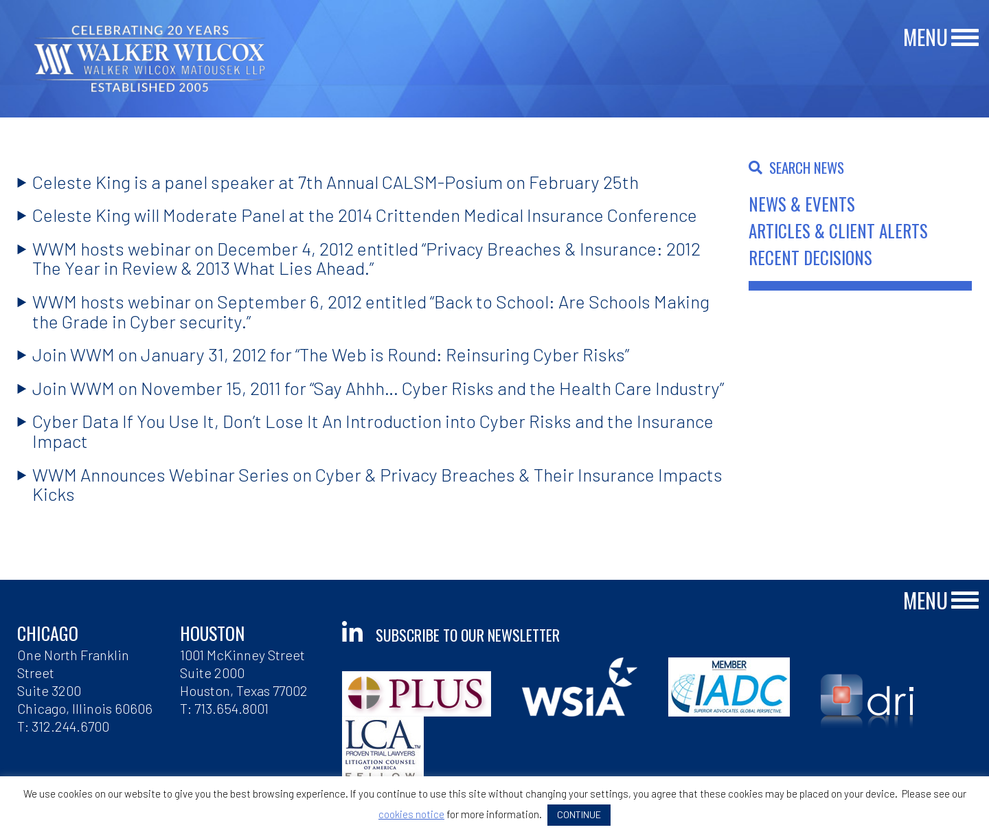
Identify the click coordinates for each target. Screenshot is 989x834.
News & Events (802, 203)
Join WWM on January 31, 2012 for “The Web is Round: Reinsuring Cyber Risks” (330, 354)
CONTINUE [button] (579, 814)
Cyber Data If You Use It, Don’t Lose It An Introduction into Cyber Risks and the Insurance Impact (373, 430)
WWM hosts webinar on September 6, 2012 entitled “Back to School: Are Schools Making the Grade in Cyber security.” (370, 311)
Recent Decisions (810, 257)
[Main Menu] (965, 38)
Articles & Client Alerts (838, 230)
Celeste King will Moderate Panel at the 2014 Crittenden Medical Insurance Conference (364, 214)
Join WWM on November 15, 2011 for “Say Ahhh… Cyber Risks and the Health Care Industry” (378, 387)
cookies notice (411, 814)
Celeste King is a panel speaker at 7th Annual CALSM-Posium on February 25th (335, 181)
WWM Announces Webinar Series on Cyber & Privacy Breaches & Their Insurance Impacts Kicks (377, 484)
